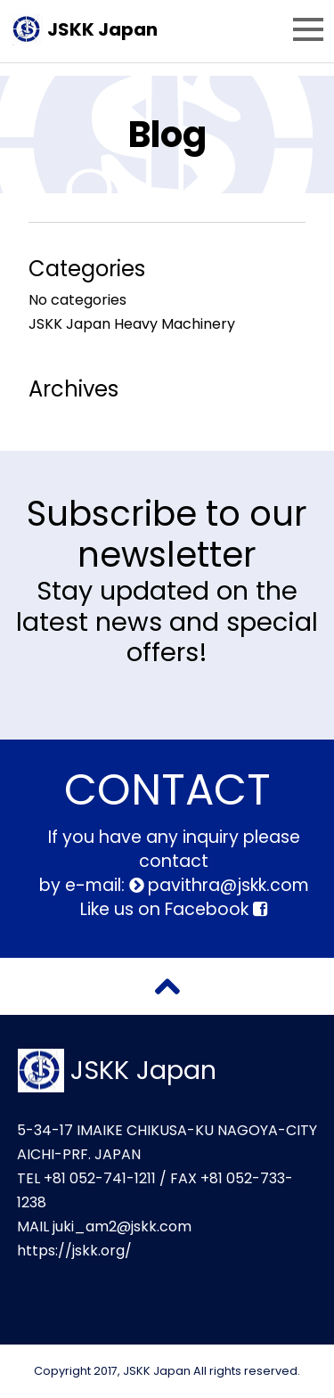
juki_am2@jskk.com (122, 1226)
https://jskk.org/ (74, 1250)
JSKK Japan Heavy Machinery (132, 324)
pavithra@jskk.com (226, 885)
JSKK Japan (102, 29)
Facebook (216, 909)
